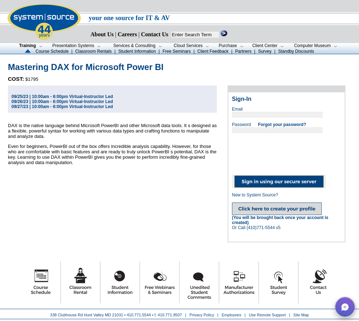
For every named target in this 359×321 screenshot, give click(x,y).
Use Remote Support (267, 315)
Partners (243, 51)
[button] (345, 307)
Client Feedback (213, 51)
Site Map (301, 315)
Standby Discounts (296, 51)
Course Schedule (52, 51)
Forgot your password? (282, 124)
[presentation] (286, 152)
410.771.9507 (170, 315)
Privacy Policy (202, 315)
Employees (231, 315)
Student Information (137, 51)
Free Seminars (177, 51)
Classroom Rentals (93, 51)
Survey (264, 51)
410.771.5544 (139, 315)
